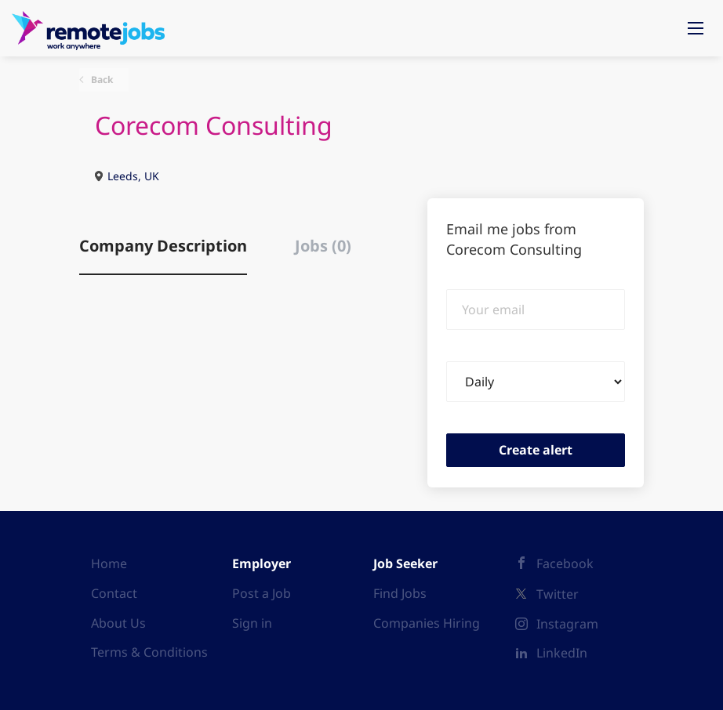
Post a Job (261, 593)
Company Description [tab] (163, 245)
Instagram (567, 623)
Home (109, 563)
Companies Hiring (426, 623)
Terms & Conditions (149, 652)
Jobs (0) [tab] (323, 245)
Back (101, 79)
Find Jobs (400, 593)
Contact (114, 593)
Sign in (252, 623)
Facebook (565, 563)
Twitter (557, 594)
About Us (118, 623)
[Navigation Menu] (695, 28)
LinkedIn (561, 652)
